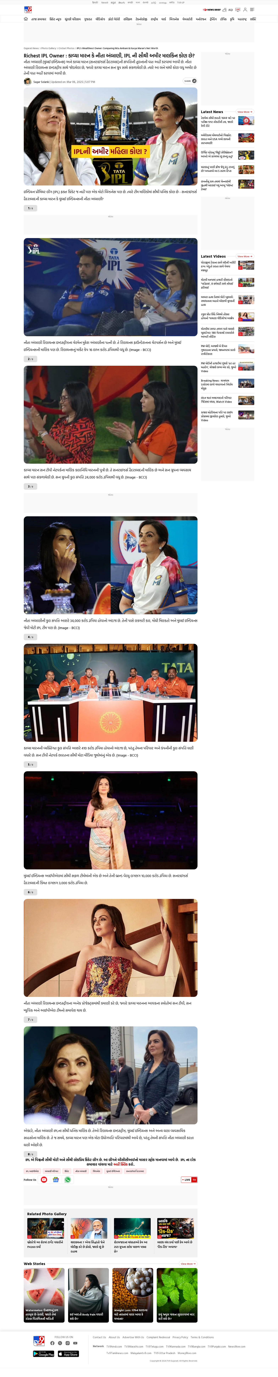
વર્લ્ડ (163, 19)
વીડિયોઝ (100, 19)
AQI (230, 10)
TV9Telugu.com (154, 1346)
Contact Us (99, 1337)
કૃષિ (232, 19)
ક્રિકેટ (67, 1171)
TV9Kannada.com (175, 1346)
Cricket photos (66, 48)
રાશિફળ (127, 19)
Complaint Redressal (158, 1337)
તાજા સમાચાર (38, 19)
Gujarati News (31, 48)
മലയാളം (163, 2)
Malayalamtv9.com (140, 1353)
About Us (114, 1337)
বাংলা (138, 2)
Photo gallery (48, 48)
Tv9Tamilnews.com (117, 1353)
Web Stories (34, 1263)
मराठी (130, 2)
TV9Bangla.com (196, 1346)
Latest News (212, 111)
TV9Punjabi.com (217, 1346)
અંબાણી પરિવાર (51, 1171)
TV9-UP (180, 2)
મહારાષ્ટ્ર (242, 19)
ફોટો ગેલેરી (114, 19)
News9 (104, 2)
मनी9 (171, 2)
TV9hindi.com (114, 1346)
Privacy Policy (180, 1337)
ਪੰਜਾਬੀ (145, 2)
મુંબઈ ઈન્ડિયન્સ (113, 1171)
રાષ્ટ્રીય (154, 19)
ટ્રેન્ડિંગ (213, 19)
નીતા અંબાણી (81, 1171)
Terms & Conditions (202, 1337)
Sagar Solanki (41, 82)
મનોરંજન (201, 19)
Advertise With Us (133, 1337)
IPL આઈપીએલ (32, 1171)
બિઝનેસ (174, 19)
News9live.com (236, 1346)
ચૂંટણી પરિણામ (73, 19)
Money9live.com (187, 1353)
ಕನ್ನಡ (113, 2)
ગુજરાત (88, 19)
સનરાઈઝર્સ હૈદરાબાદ (135, 1171)
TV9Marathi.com (133, 1346)
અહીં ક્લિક (120, 1164)
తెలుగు (121, 2)
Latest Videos (213, 256)
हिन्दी (95, 2)
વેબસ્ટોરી (187, 19)
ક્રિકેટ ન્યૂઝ (55, 19)
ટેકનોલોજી (141, 19)
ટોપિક (223, 19)
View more (188, 1264)
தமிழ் (153, 2)
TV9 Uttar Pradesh (164, 1353)
